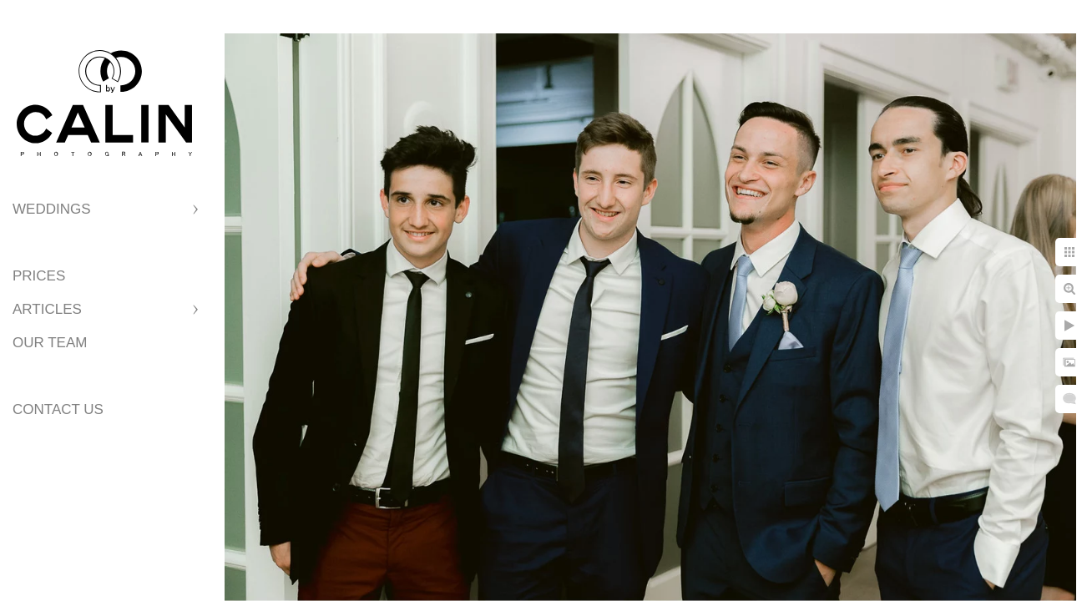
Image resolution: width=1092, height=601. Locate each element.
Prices (39, 276)
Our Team (50, 343)
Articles (47, 309)
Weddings (52, 209)
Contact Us (58, 409)
